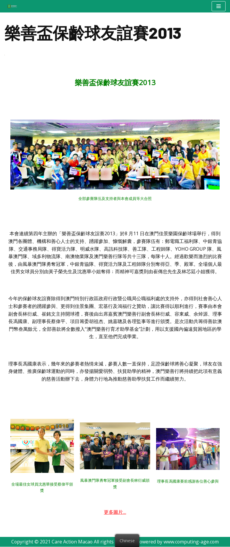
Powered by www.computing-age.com (178, 541)
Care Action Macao (72, 541)
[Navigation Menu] (219, 6)
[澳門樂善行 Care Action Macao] (10, 6)
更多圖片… (115, 512)
